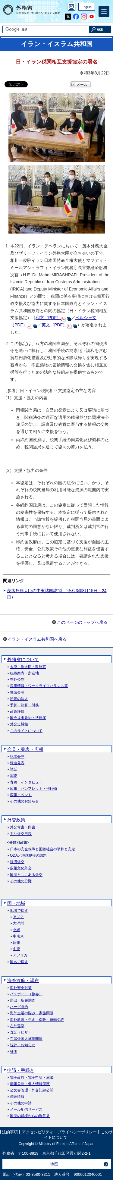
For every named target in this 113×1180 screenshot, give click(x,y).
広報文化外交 (21, 868)
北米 (16, 930)
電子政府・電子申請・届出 (31, 1078)
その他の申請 (21, 1103)
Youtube (92, 17)
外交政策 (16, 819)
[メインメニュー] (104, 11)
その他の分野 (21, 881)
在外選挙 (17, 1026)
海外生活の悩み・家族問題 (31, 1013)
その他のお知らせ (24, 801)
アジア (18, 917)
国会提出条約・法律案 (28, 718)
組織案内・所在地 (24, 673)
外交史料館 (19, 724)
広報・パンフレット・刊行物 (33, 789)
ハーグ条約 (19, 1007)
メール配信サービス (26, 1110)
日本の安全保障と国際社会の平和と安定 (42, 849)
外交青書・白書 (22, 827)
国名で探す (19, 962)
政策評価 (17, 712)
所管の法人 (19, 699)
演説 (13, 776)
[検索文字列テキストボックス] (45, 29)
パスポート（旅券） (26, 994)
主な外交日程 (21, 834)
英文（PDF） (54, 324)
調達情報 (17, 1097)
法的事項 (10, 1132)
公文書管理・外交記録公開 (31, 1090)
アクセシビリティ (37, 1132)
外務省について (23, 659)
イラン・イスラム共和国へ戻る (37, 639)
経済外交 (17, 862)
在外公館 (17, 680)
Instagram (84, 17)
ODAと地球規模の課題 (28, 856)
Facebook (76, 17)
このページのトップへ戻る (82, 622)
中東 (16, 949)
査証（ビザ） (21, 1032)
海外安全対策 (21, 988)
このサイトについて (26, 731)
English (87, 7)
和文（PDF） (48, 317)
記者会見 (17, 757)
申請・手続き (20, 1070)
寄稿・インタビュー (26, 782)
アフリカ (20, 955)
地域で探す (19, 911)
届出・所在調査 (22, 1001)
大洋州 (18, 923)
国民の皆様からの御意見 (30, 1116)
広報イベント (21, 795)
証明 (13, 1052)
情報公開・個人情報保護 (30, 1084)
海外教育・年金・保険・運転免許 (37, 1020)
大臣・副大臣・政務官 (28, 667)
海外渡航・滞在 (23, 980)
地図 (54, 1164)
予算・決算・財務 (24, 705)
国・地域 (16, 903)
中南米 (18, 936)
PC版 (71, 7)
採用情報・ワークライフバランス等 (39, 686)
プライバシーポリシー (77, 1132)
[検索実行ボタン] (100, 29)
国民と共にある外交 (26, 875)
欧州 (16, 943)
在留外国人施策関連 (26, 1039)
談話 (13, 769)
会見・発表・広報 (25, 749)
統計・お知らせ (22, 1045)
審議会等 (17, 693)
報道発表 (17, 763)
